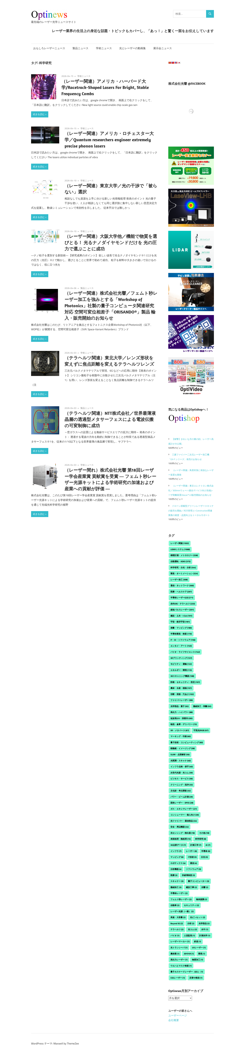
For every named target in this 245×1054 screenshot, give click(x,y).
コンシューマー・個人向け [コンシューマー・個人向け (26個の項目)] (184, 814)
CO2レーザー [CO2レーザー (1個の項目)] (177, 977)
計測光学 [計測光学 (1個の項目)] (204, 935)
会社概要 (173, 1020)
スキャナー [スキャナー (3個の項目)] (176, 881)
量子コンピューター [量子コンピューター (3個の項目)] (198, 881)
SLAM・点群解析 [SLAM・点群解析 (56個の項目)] (180, 754)
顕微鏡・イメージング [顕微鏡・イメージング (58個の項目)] (182, 748)
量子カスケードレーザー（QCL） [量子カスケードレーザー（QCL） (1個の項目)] (186, 971)
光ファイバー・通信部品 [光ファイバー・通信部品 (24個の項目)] (183, 820)
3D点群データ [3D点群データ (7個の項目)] (178, 845)
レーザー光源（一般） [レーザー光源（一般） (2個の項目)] (182, 911)
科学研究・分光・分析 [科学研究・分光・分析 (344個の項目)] (183, 567)
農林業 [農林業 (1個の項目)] (174, 953)
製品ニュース (80, 48)
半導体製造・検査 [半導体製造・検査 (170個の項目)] (181, 633)
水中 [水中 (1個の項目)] (204, 929)
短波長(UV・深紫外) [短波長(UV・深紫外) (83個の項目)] (181, 718)
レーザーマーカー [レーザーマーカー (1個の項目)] (180, 941)
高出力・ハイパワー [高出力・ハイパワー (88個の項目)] (181, 712)
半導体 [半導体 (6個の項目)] (205, 851)
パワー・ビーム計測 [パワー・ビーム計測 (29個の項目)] (181, 796)
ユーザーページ (177, 1015)
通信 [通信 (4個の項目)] (193, 863)
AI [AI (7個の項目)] (208, 845)
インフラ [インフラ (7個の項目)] (175, 851)
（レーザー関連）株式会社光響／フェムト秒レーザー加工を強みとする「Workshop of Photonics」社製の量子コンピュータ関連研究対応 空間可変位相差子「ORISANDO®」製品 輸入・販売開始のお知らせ (111, 305)
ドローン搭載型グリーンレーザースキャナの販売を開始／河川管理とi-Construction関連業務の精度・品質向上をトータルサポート (191, 510)
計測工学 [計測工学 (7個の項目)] (195, 845)
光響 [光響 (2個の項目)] (204, 887)
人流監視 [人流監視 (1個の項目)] (189, 935)
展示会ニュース (162, 48)
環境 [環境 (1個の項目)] (201, 953)
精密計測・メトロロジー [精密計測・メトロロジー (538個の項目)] (184, 555)
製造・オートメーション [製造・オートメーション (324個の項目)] (184, 573)
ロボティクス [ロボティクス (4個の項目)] (177, 863)
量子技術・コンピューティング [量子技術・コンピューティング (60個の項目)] (186, 742)
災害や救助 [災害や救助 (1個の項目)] (195, 977)
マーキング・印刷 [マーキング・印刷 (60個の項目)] (180, 736)
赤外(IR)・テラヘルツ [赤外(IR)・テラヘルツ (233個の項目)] (182, 603)
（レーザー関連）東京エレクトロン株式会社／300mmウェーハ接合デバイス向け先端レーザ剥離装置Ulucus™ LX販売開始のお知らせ (191, 490)
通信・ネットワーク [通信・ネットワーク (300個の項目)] (182, 585)
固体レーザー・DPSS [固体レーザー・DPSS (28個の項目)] (181, 802)
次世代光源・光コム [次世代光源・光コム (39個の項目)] (181, 772)
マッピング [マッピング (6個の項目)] (176, 857)
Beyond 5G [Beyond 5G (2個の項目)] (176, 923)
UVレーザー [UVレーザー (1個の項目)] (199, 947)
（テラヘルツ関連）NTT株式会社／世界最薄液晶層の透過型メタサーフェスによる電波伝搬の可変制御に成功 (110, 419)
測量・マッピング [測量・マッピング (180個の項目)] (181, 627)
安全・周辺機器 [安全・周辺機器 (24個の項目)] (179, 826)
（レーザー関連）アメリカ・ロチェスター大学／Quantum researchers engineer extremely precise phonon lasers (109, 140)
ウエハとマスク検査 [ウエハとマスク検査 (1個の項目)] (181, 965)
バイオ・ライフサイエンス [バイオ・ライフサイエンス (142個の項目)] (185, 651)
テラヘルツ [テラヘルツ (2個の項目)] (176, 929)
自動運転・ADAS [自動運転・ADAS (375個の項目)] (180, 561)
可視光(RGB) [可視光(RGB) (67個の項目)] (200, 730)
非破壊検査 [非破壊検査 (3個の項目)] (188, 875)
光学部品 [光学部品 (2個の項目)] (204, 923)
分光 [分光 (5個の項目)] (204, 857)
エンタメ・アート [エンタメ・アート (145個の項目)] (181, 645)
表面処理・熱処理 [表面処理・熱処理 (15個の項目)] (180, 838)
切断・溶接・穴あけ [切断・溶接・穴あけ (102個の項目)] (182, 694)
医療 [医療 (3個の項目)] (173, 875)
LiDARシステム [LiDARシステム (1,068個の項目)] (180, 549)
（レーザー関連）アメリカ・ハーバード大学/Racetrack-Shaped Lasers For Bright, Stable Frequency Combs (105, 87)
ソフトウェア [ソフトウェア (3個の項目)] (193, 869)
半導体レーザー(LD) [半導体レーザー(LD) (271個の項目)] (181, 597)
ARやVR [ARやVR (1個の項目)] (189, 953)
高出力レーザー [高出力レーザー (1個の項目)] (179, 959)
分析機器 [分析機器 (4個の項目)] (175, 869)
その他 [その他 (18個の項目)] (204, 832)
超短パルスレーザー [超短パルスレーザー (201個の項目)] (182, 609)
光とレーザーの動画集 (132, 48)
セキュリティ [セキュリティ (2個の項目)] (191, 905)
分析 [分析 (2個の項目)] (190, 923)
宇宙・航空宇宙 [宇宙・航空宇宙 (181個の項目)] (180, 621)
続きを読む (39, 114)
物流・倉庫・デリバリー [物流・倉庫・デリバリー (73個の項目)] (183, 724)
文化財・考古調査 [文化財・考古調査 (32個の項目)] (180, 790)
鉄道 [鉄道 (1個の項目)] (197, 941)
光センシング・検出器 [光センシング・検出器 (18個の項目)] (182, 832)
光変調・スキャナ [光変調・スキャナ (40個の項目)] (180, 760)
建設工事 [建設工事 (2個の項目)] (191, 887)
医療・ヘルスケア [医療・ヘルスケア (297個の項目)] (181, 591)
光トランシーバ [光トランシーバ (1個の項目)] (179, 947)
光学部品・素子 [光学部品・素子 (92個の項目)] (179, 706)
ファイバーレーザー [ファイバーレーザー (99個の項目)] (181, 700)
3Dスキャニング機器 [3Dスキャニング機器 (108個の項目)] (182, 676)
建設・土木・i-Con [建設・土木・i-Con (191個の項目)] (181, 615)
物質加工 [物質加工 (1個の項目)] (197, 959)
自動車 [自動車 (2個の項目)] (174, 905)
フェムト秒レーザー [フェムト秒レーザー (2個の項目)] (181, 899)
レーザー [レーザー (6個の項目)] (191, 851)
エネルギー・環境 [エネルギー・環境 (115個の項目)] (181, 670)
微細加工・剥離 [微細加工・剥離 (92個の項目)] (202, 706)
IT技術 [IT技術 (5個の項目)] (192, 857)
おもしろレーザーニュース (49, 48)
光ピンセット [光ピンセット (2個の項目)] (197, 917)
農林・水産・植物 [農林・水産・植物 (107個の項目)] (181, 688)
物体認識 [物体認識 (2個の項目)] (201, 899)
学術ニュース (104, 48)
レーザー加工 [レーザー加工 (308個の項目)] (179, 579)
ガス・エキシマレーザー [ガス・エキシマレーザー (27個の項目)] (183, 808)
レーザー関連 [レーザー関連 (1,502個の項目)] (179, 543)
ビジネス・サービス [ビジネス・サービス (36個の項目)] (181, 778)
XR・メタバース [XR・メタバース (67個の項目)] (179, 730)
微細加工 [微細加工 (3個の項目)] (175, 887)
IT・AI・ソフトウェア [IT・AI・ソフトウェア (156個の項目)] (182, 639)
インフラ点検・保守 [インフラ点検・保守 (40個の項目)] (181, 766)
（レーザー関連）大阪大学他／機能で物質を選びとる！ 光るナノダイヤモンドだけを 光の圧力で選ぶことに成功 (111, 242)
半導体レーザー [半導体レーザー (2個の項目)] (179, 893)
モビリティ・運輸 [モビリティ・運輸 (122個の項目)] (181, 664)
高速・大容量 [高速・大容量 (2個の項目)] (177, 917)
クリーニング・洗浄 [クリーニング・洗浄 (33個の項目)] (181, 784)
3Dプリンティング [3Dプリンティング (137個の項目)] (181, 658)
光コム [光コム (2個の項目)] (192, 929)
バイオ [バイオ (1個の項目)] (174, 935)
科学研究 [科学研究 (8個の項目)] (200, 838)
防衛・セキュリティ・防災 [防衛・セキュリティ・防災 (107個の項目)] (185, 682)
